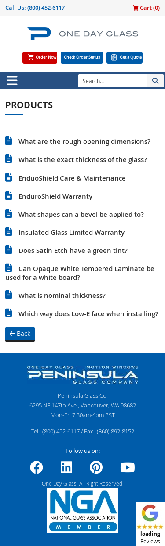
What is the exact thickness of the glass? (82, 159)
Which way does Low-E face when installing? (88, 313)
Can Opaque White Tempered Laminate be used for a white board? (79, 273)
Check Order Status (82, 57)
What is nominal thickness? (62, 295)
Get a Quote (131, 57)
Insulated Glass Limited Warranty (71, 232)
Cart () (146, 7)
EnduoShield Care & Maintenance (72, 178)
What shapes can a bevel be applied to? (81, 214)
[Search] (112, 80)
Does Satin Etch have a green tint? (73, 250)
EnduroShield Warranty (55, 196)
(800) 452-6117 (46, 7)
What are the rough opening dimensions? (84, 141)
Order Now (46, 57)
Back (20, 333)
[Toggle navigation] (12, 80)
